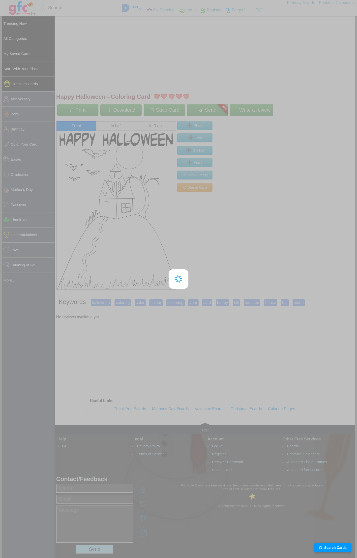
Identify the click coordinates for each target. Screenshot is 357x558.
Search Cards (333, 548)
